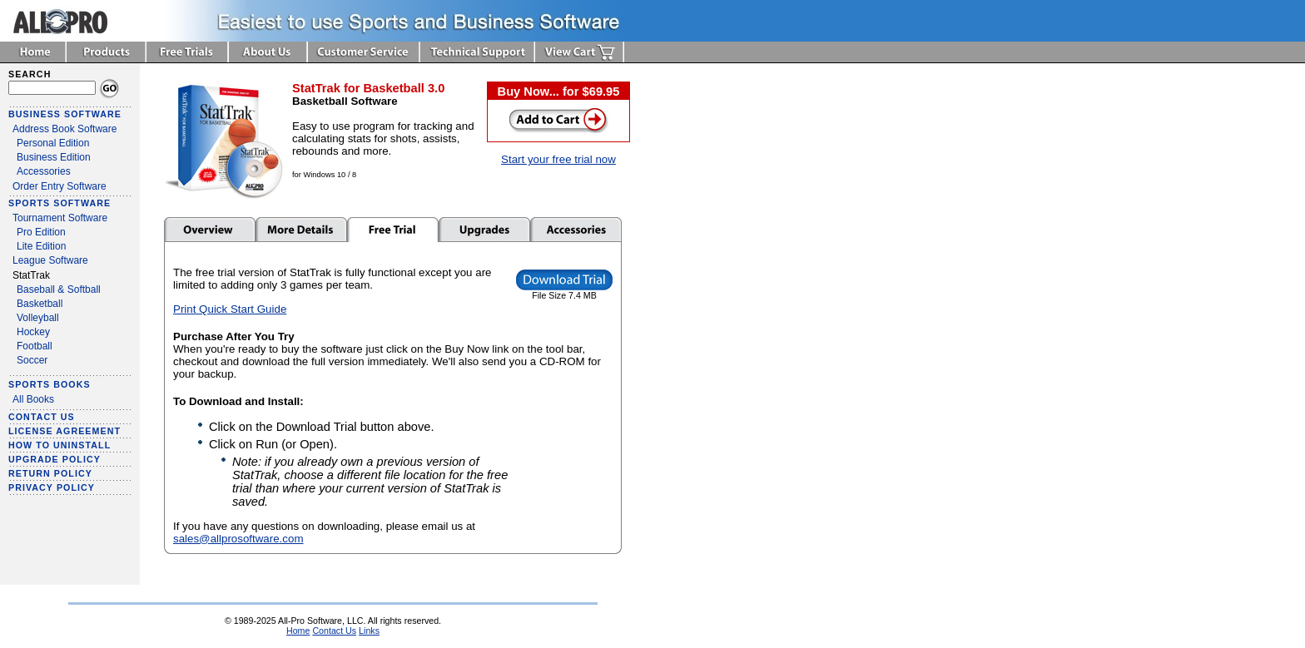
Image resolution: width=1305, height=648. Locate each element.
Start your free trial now (558, 159)
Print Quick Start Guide (229, 309)
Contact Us (334, 631)
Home (298, 631)
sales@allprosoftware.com (238, 538)
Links (369, 631)
